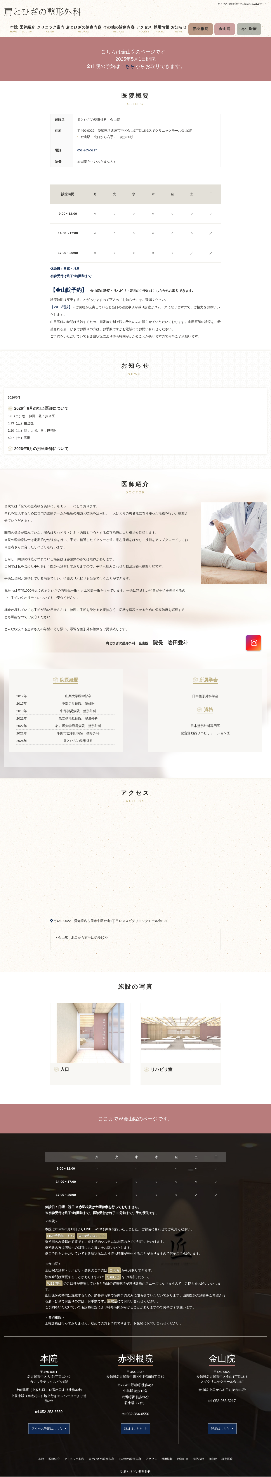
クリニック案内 (50, 29)
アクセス (144, 29)
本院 (14, 29)
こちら (127, 66)
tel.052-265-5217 (222, 1400)
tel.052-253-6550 (49, 1411)
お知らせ (179, 29)
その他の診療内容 (119, 29)
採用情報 (161, 29)
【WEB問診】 (61, 307)
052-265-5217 (87, 150)
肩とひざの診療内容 (83, 29)
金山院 (225, 29)
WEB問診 (54, 1283)
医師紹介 (27, 29)
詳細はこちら (135, 1428)
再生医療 (249, 29)
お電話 (112, 1301)
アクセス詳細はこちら (49, 1428)
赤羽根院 (200, 29)
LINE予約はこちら (60, 1235)
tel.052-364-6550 (135, 1413)
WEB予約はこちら (92, 1235)
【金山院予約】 (68, 290)
